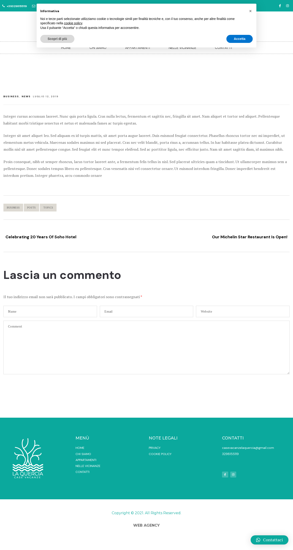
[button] (269, 539)
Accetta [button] (239, 39)
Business (11, 96)
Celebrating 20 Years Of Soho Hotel (73, 235)
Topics (48, 207)
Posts (31, 207)
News (26, 96)
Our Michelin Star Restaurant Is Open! (219, 235)
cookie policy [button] (73, 23)
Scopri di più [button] (57, 39)
